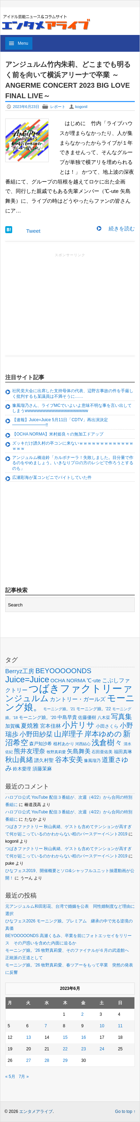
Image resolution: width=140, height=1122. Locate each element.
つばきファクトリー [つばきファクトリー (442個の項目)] (75, 688)
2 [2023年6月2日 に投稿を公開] (82, 1014)
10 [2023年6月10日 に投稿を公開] (102, 1025)
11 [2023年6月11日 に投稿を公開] (120, 1025)
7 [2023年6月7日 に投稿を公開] (46, 1025)
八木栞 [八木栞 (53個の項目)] (104, 717)
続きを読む (122, 228)
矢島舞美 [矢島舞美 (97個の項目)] (79, 751)
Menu (23, 43)
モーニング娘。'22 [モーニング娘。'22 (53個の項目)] (93, 708)
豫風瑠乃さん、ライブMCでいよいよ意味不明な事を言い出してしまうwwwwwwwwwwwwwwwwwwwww (72, 408)
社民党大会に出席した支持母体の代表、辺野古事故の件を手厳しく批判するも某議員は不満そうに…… (72, 393)
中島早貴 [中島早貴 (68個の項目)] (67, 717)
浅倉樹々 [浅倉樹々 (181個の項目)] (107, 742)
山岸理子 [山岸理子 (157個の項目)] (68, 734)
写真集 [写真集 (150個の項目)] (121, 716)
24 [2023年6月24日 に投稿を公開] (102, 1049)
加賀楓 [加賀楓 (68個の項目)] (12, 726)
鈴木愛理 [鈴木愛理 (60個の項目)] (22, 768)
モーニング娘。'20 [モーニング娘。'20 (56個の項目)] (37, 717)
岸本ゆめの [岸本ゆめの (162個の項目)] (103, 734)
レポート (57, 107)
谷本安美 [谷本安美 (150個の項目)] (69, 759)
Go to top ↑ (125, 1111)
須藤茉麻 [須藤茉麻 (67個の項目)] (42, 768)
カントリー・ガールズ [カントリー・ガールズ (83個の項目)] (78, 699)
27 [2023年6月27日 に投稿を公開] (28, 1060)
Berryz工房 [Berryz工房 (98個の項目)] (19, 671)
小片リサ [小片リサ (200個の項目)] (78, 724)
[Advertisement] (70, 302)
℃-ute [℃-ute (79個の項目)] (94, 680)
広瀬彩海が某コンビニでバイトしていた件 (52, 477)
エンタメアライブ (36, 1111)
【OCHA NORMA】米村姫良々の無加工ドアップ (57, 434)
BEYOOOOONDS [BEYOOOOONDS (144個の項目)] (64, 671)
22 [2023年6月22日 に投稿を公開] (65, 1049)
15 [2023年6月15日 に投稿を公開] (65, 1037)
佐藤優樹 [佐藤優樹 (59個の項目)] (87, 717)
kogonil (81, 107)
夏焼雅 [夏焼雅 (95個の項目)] (30, 725)
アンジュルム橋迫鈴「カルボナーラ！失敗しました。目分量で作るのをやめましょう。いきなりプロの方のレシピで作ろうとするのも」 (72, 463)
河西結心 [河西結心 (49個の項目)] (83, 744)
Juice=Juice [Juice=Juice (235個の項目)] (27, 679)
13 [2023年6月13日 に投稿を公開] (28, 1037)
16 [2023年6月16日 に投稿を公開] (83, 1037)
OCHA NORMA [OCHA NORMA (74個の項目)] (68, 680)
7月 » (24, 1076)
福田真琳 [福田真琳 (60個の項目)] (123, 751)
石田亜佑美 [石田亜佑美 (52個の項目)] (102, 751)
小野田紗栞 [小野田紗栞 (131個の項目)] (36, 734)
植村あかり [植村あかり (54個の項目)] (63, 743)
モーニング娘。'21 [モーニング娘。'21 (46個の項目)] (59, 709)
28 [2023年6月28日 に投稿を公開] (47, 1060)
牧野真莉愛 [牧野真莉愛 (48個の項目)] (56, 752)
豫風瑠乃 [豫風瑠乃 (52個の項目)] (92, 760)
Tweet (33, 231)
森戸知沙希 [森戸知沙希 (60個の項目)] (40, 743)
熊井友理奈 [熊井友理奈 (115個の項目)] (29, 751)
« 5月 (10, 1076)
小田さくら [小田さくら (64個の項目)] (107, 726)
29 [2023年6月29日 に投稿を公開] (65, 1060)
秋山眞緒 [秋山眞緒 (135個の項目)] (19, 759)
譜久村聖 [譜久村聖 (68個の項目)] (44, 760)
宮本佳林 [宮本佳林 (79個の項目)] (50, 726)
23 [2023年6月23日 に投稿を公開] (83, 1049)
